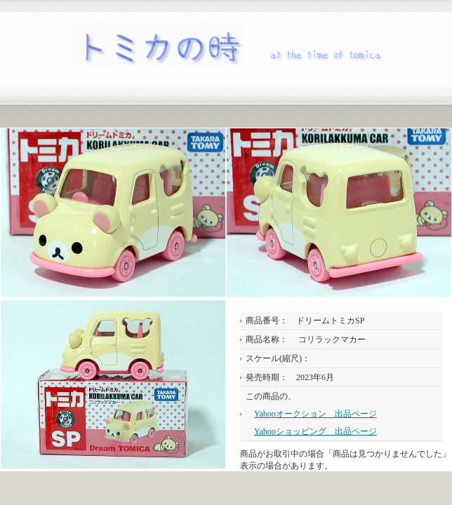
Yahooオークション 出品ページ (315, 414)
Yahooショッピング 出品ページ (315, 431)
